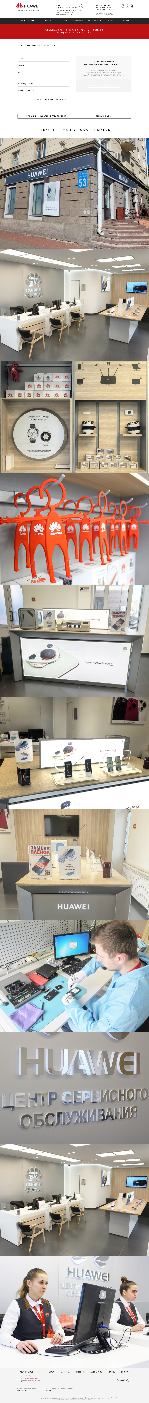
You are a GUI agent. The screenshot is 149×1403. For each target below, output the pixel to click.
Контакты (125, 21)
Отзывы (111, 21)
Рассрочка (63, 21)
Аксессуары (78, 21)
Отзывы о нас (102, 116)
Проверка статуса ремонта (30, 1381)
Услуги (48, 21)
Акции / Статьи (95, 21)
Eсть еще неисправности (51, 100)
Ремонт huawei (26, 1372)
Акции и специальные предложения (46, 116)
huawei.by (48, 1391)
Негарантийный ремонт (29, 1378)
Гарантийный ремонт (28, 1376)
